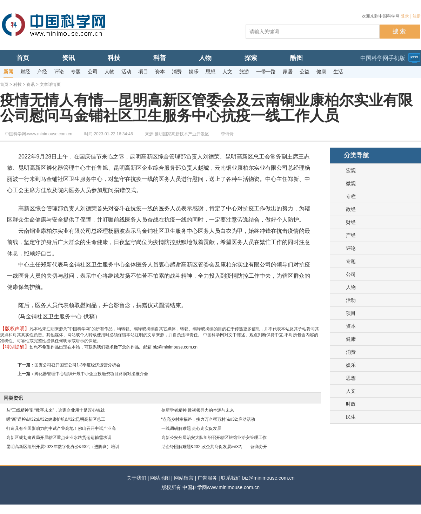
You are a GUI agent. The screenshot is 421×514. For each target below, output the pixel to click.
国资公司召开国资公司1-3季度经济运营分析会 (77, 365)
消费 (351, 352)
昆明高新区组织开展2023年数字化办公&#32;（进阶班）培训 (62, 446)
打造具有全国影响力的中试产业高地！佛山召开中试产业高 (61, 428)
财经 (351, 222)
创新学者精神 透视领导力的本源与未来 (197, 410)
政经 (351, 209)
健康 (351, 339)
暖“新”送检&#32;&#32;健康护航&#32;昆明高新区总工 (55, 419)
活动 (351, 300)
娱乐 (351, 365)
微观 (351, 183)
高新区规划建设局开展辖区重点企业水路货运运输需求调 (59, 437)
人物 (351, 287)
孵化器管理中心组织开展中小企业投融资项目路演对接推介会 (91, 373)
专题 (351, 261)
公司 (351, 274)
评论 (351, 248)
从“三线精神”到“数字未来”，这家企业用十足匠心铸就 (55, 410)
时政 (351, 404)
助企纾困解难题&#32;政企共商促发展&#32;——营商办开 (214, 446)
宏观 (351, 170)
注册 (417, 16)
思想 (351, 378)
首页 (4, 84)
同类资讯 (13, 398)
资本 (351, 326)
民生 (351, 417)
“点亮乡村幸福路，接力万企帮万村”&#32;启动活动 (208, 419)
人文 (351, 391)
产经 (351, 235)
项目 (351, 313)
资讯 (30, 84)
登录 (405, 16)
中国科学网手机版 (382, 58)
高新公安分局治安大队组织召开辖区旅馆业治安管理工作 (214, 437)
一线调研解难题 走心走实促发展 (191, 428)
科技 (17, 84)
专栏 (351, 196)
